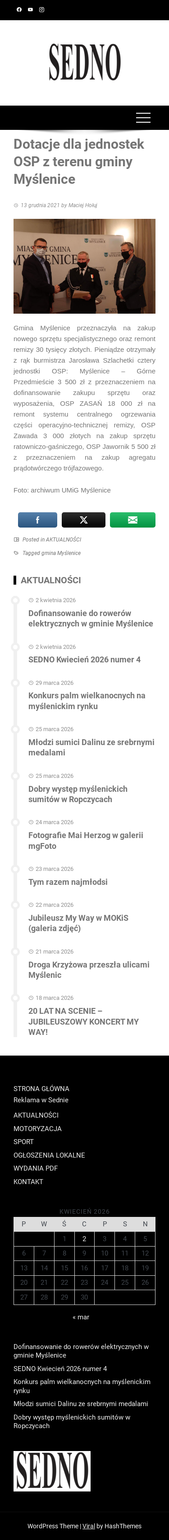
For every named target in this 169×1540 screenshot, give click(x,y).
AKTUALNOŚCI (63, 540)
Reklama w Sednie (41, 1100)
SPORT (24, 1142)
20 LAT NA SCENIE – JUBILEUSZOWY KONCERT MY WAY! (83, 1021)
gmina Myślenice (61, 553)
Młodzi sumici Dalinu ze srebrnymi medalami (81, 1404)
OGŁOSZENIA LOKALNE (49, 1155)
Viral (88, 1526)
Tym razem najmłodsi (68, 882)
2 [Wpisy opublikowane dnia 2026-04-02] (84, 1239)
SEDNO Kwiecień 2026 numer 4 (84, 659)
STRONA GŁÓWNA (41, 1089)
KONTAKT (28, 1182)
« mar (81, 1317)
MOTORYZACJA (38, 1129)
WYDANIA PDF (36, 1168)
